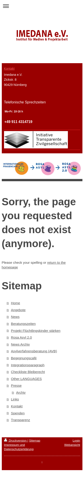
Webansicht (72, 445)
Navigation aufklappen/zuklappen (42, 6)
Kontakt (17, 406)
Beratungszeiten (23, 324)
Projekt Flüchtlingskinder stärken (35, 331)
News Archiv (20, 344)
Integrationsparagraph (28, 365)
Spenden (18, 413)
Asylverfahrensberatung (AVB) (34, 351)
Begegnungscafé (24, 358)
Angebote (18, 310)
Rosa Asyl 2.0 (21, 337)
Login (76, 440)
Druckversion (16, 440)
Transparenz (20, 420)
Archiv (21, 392)
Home (15, 303)
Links (15, 399)
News (15, 317)
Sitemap (34, 440)
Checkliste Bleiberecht (28, 372)
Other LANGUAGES (26, 379)
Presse (16, 385)
